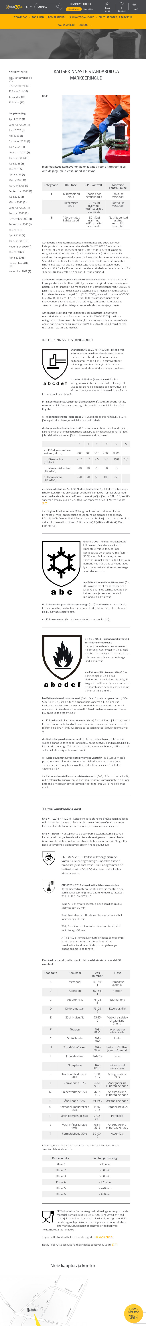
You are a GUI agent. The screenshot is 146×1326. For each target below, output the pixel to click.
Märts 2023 (17, 180)
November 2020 (20, 246)
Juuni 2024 (17, 146)
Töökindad (20, 17)
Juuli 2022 (16, 196)
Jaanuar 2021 (18, 240)
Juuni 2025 (17, 130)
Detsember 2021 (20, 218)
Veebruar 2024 (19, 152)
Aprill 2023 (17, 174)
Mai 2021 (16, 229)
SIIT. (114, 1244)
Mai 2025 (16, 135)
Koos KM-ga (73, 9)
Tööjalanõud (56, 17)
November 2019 (20, 271)
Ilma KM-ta (88, 9)
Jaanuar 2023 (18, 185)
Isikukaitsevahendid (81, 17)
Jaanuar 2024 (18, 157)
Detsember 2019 (18, 264)
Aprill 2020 (17, 257)
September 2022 (20, 191)
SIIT (44, 503)
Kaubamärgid (66, 24)
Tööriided (38, 17)
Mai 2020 (16, 251)
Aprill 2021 (17, 235)
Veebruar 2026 (19, 124)
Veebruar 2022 (19, 207)
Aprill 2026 (17, 119)
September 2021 (20, 224)
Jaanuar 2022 (19, 213)
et (28, 7)
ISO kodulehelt (103, 1236)
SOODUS (83, 24)
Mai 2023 (16, 169)
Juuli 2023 (16, 163)
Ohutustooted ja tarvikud (115, 17)
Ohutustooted (19, 85)
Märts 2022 (18, 202)
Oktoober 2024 (19, 141)
